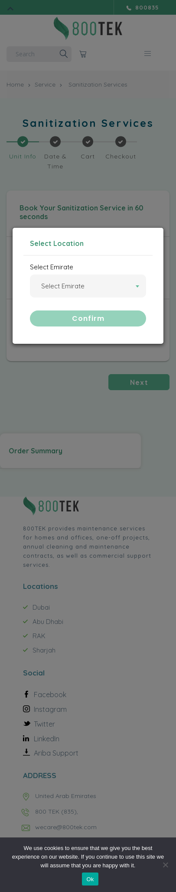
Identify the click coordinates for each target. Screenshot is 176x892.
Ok (90, 879)
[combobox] (88, 286)
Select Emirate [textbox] (63, 286)
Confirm (88, 318)
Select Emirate (51, 267)
